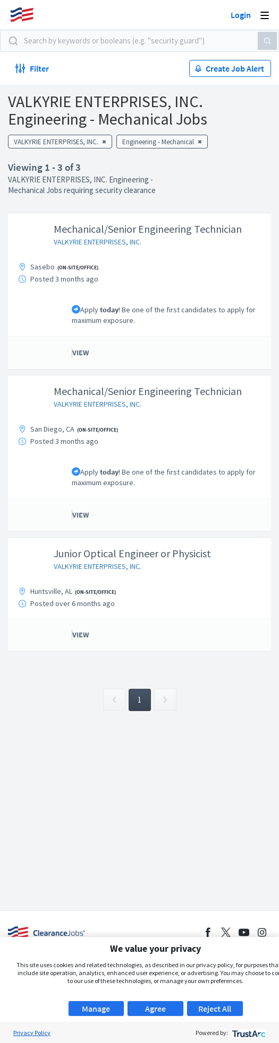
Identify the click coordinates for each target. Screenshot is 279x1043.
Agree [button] (155, 1008)
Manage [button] (96, 1008)
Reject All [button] (214, 1008)
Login (241, 15)
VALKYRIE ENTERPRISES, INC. (97, 242)
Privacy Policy (31, 1033)
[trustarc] (248, 1032)
